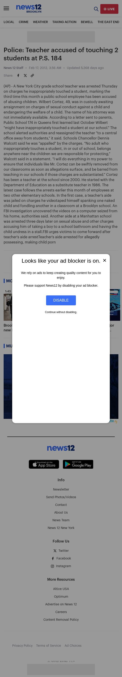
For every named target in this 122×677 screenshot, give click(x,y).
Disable (61, 300)
